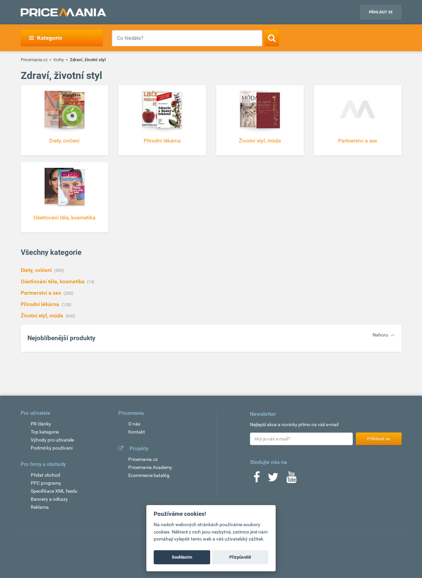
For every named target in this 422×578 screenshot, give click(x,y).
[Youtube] (291, 479)
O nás (134, 423)
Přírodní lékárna (40, 304)
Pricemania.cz (34, 59)
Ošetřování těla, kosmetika (53, 281)
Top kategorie (45, 432)
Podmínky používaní (52, 448)
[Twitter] (273, 479)
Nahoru (380, 335)
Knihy (58, 59)
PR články (41, 423)
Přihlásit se (381, 12)
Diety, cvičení (37, 270)
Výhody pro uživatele (52, 440)
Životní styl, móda (42, 315)
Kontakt (136, 432)
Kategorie (45, 37)
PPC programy (46, 483)
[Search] (272, 38)
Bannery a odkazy (49, 499)
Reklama (40, 507)
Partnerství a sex (41, 293)
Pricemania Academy (150, 467)
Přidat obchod (45, 475)
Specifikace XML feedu (54, 491)
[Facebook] (256, 479)
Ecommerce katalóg (148, 475)
